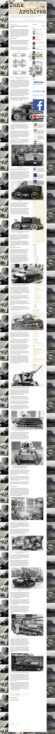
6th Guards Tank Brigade (41, 193)
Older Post (28, 722)
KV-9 (42, 213)
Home (10, 20)
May (35, 265)
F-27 (39, 203)
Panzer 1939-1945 (38, 69)
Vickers (41, 240)
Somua (44, 230)
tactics (37, 237)
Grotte (36, 206)
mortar (44, 219)
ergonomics (37, 203)
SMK (37, 230)
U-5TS (35, 240)
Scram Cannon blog (36, 369)
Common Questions (22, 21)
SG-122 (40, 229)
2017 (34, 256)
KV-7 (37, 213)
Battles (14, 20)
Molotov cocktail (41, 219)
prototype (38, 226)
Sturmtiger (34, 232)
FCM (33, 204)
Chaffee (36, 200)
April (35, 266)
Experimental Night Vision (37, 301)
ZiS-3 (35, 242)
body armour (40, 198)
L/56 (34, 214)
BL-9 (38, 198)
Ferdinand (36, 204)
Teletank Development (37, 302)
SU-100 (36, 232)
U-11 (34, 240)
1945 (38, 190)
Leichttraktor (16, 140)
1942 (43, 189)
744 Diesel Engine (36, 294)
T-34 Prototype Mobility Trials (38, 289)
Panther (39, 222)
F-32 (42, 203)
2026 (34, 245)
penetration (37, 223)
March (35, 267)
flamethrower (43, 204)
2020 (34, 252)
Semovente (35, 229)
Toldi (40, 239)
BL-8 (37, 198)
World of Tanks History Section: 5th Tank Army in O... (38, 285)
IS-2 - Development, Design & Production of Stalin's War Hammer (40, 37)
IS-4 (41, 209)
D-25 (33, 202)
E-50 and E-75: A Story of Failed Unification (40, 148)
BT (36, 199)
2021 (34, 251)
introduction (36, 209)
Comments (35, 375)
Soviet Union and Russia (24, 20)
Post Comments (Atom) (17, 724)
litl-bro (34, 344)
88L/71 (42, 194)
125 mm (39, 188)
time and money (36, 239)
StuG (44, 231)
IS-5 (42, 209)
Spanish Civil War (35, 231)
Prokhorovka (34, 226)
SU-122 (39, 232)
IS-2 (39, 209)
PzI (18, 140)
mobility (36, 219)
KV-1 (34, 212)
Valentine (37, 240)
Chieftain (41, 200)
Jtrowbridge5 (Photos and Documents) (38, 319)
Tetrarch (40, 238)
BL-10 (35, 198)
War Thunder (43, 240)
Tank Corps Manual (36, 272)
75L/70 (35, 194)
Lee (38, 214)
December (35, 257)
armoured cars (35, 197)
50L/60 (39, 192)
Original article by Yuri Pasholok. (15, 691)
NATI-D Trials (36, 293)
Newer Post (12, 722)
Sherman (43, 229)
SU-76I (40, 233)
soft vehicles (40, 230)
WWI (44, 241)
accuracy (43, 195)
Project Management (37, 288)
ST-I (39, 231)
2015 (34, 305)
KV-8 (39, 213)
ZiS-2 (33, 242)
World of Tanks (40, 241)
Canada (42, 199)
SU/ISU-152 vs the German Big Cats (39, 123)
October (35, 259)
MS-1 (33, 220)
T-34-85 (38, 235)
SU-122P (41, 232)
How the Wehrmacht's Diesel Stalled (40, 160)
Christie (44, 200)
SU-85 (42, 233)
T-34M (41, 235)
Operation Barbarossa (37, 280)
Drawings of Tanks (35, 341)
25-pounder (36, 191)
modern (38, 219)
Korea (40, 211)
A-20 (33, 195)
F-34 (44, 203)
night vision (35, 220)
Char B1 (39, 200)
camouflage (38, 199)
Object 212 (38, 220)
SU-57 (36, 233)
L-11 (43, 213)
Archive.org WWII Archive (36, 312)
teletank (37, 238)
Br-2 (33, 199)
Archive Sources (29, 21)
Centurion (34, 200)
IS (37, 209)
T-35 (44, 235)
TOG (39, 239)
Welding (34, 241)
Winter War (36, 241)
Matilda (35, 217)
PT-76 (41, 226)
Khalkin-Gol (37, 211)
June (35, 264)
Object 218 (41, 220)
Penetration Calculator (40, 21)
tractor (42, 239)
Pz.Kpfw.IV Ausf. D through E (38, 281)
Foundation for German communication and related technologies (38, 317)
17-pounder (38, 189)
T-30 (34, 235)
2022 (34, 250)
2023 (34, 249)
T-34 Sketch (35, 278)
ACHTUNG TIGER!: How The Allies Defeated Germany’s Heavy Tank (40, 47)
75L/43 (33, 194)
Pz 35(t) (43, 226)
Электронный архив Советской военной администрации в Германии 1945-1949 (38, 359)
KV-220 (42, 212)
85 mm (37, 194)
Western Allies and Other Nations (34, 20)
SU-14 (42, 232)
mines (36, 218)
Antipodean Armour (36, 311)
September (35, 260)
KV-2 (40, 212)
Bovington (43, 198)
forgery (44, 205)
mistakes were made (41, 218)
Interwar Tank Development (37, 318)
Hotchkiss (34, 208)
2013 (34, 307)
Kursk (44, 211)
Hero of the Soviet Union (38, 207)
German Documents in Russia (37, 342)
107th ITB (36, 188)
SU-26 (34, 233)
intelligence (40, 208)
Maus (37, 217)
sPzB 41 (38, 231)
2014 (34, 306)
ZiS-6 (41, 242)
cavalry (44, 199)
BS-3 (34, 199)
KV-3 (44, 212)
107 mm (34, 188)
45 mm (35, 192)
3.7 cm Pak (39, 191)
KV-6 (36, 213)
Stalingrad (42, 231)
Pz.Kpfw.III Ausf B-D (36, 273)
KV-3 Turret (35, 279)
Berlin (34, 198)
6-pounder (36, 193)
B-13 (43, 197)
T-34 (36, 235)
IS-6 (44, 209)
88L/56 (40, 194)
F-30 (41, 203)
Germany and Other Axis (13, 21)
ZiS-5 (40, 242)
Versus (18, 20)
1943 (34, 190)
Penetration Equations (40, 154)
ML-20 (33, 219)
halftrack (39, 206)
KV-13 (36, 212)
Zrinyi (43, 242)
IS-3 (40, 209)
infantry (36, 208)
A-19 (44, 194)
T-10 (44, 233)
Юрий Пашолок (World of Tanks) (37, 360)
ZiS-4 (38, 242)
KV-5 (34, 213)
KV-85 (40, 213)
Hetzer (44, 207)
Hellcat (33, 207)
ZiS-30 (36, 242)
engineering (34, 203)
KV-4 (33, 213)
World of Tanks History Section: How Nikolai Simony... (39, 276)
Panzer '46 (37, 65)
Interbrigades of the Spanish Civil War (38, 343)
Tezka (34, 347)
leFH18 (40, 214)
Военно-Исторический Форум (37, 348)
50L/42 (37, 192)
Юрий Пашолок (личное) (36, 361)
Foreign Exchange (37, 205)
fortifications (34, 206)
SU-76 (38, 233)
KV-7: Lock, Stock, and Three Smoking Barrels (40, 174)
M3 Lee (38, 216)
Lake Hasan (36, 214)
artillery (41, 197)
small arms (34, 230)
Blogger (29, 729)
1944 (36, 190)
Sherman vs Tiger (39, 135)
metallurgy (34, 218)
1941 (41, 189)
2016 (34, 304)
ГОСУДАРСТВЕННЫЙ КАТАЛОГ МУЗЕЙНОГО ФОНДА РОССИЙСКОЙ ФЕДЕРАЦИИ (38, 350)
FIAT (39, 204)
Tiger (42, 238)
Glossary (34, 21)
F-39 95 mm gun (36, 292)
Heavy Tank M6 (42, 206)
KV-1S (38, 212)
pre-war (43, 225)
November (35, 258)
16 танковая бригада (36, 340)
